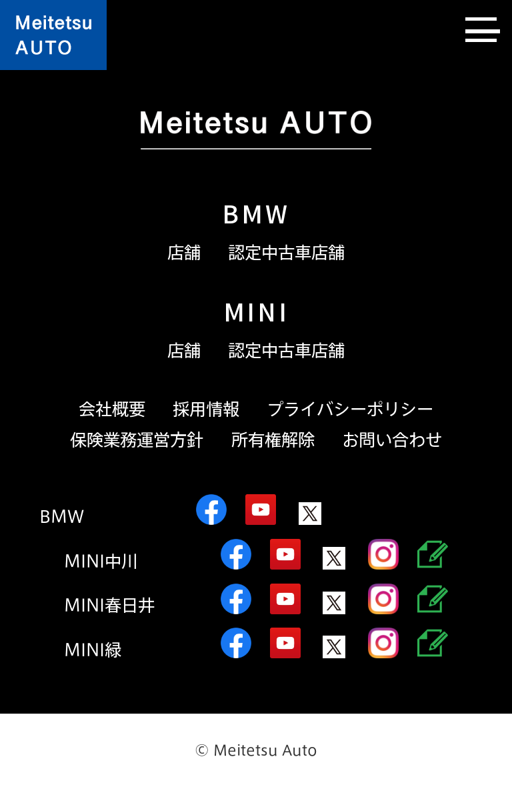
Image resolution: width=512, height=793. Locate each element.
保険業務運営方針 (136, 440)
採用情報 (206, 409)
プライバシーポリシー (350, 409)
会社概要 (112, 409)
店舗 (184, 252)
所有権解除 (273, 440)
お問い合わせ (392, 440)
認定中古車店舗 (286, 252)
